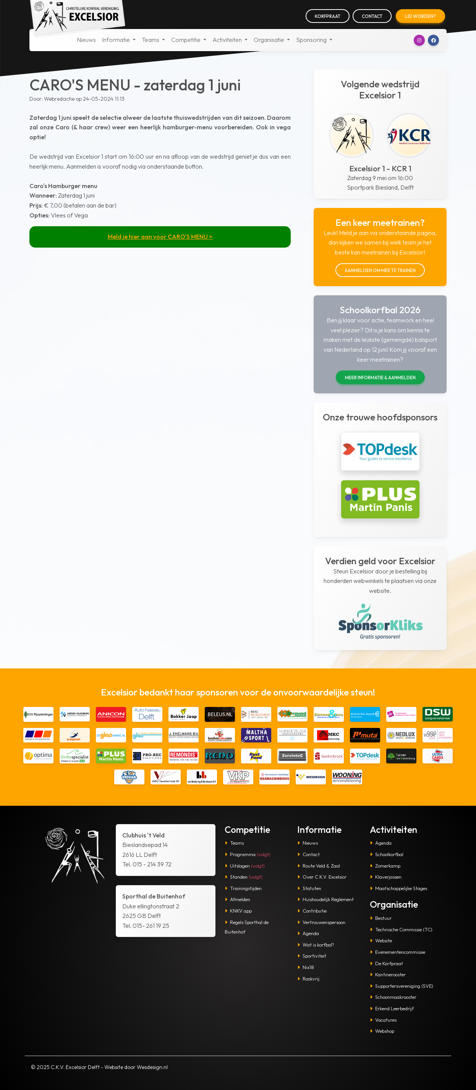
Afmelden (237, 899)
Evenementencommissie (397, 952)
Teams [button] (151, 39)
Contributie (312, 911)
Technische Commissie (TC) (401, 929)
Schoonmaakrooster (393, 997)
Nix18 (305, 967)
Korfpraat (327, 16)
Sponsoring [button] (312, 39)
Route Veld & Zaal (318, 866)
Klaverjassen (386, 877)
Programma (247, 854)
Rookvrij (308, 979)
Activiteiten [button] (227, 39)
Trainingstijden (243, 888)
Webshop (382, 1031)
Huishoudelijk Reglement (325, 899)
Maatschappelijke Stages (398, 888)
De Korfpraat (386, 963)
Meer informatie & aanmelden (380, 377)
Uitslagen (245, 866)
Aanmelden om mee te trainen (380, 270)
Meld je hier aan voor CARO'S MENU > (160, 236)
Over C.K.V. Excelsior (321, 877)
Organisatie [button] (269, 39)
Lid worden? (420, 16)
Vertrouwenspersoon (321, 922)
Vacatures (383, 1020)
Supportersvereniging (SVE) (401, 986)
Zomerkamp (385, 866)
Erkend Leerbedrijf (392, 1008)
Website (381, 940)
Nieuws (86, 39)
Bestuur (381, 918)
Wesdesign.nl (152, 1067)
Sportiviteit (311, 956)
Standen (243, 877)
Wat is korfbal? (315, 945)
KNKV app (238, 911)
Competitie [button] (186, 39)
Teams (234, 843)
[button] (419, 40)
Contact (372, 16)
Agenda (308, 933)
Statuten (309, 888)
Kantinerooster (388, 974)
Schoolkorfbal (386, 854)
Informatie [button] (116, 39)
